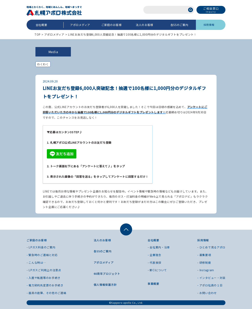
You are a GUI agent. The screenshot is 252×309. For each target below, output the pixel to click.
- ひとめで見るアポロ (211, 247)
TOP (37, 34)
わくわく (43, 64)
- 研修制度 (204, 263)
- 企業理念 (154, 255)
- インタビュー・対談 (211, 278)
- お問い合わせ (207, 293)
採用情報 (209, 25)
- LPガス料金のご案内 (41, 247)
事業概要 (153, 284)
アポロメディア (80, 25)
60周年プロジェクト (107, 274)
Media (53, 51)
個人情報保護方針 (105, 285)
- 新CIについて (157, 270)
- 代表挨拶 (154, 263)
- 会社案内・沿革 (159, 247)
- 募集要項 (204, 255)
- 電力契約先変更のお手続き (45, 285)
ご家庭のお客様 (111, 25)
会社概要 (41, 25)
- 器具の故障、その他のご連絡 (46, 293)
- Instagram (206, 270)
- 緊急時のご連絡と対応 (42, 255)
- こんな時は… (36, 263)
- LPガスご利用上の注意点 (44, 270)
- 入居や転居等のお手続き (43, 278)
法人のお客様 (144, 25)
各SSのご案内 (179, 25)
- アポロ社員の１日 (209, 285)
